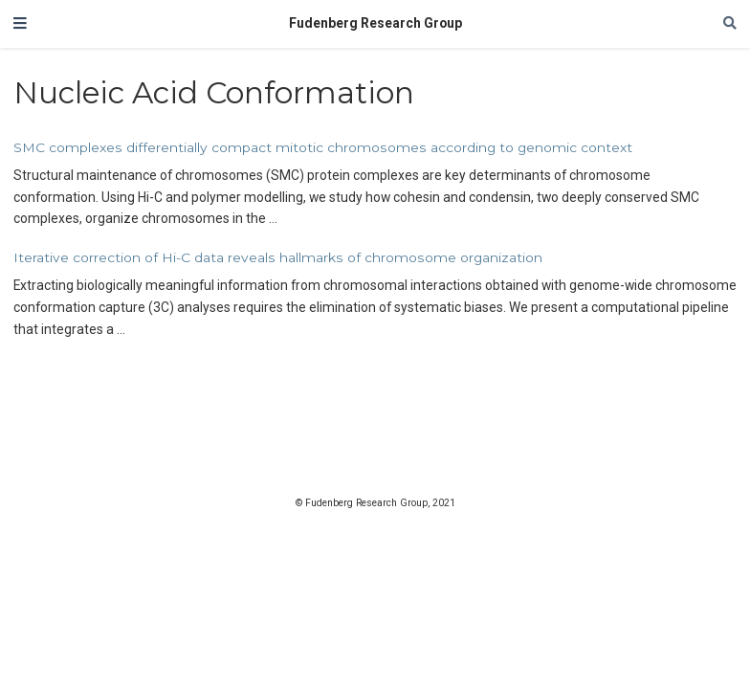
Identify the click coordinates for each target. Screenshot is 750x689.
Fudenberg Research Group (375, 23)
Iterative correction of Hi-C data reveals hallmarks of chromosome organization (277, 257)
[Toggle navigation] (20, 23)
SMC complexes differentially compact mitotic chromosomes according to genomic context (322, 147)
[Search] (730, 23)
